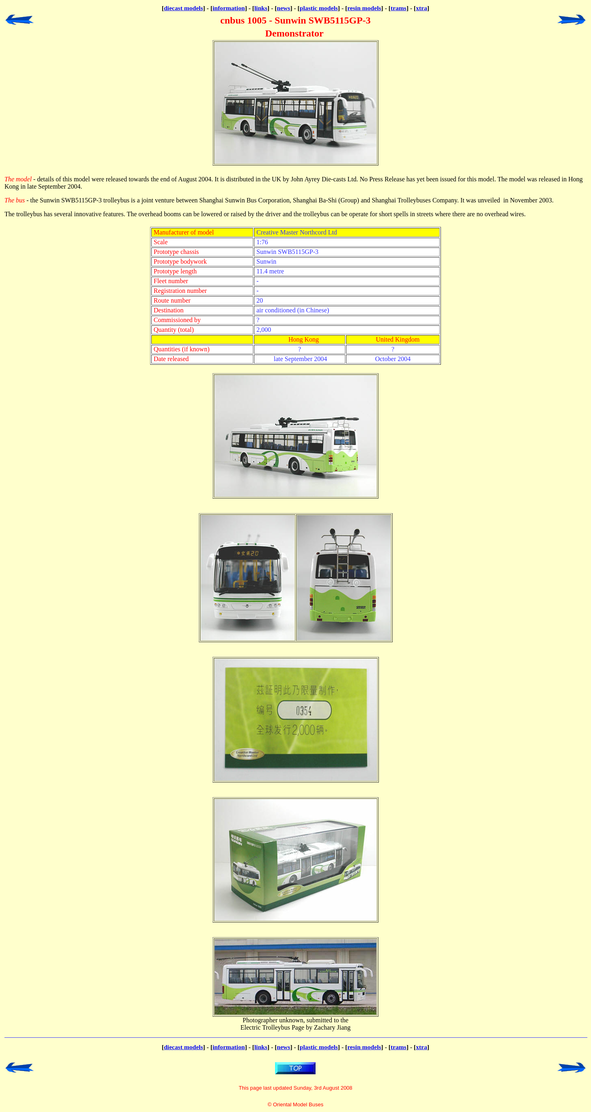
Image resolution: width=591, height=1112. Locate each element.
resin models (364, 7)
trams (398, 7)
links (260, 7)
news (283, 7)
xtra (421, 7)
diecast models (183, 7)
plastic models (319, 7)
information (229, 7)
